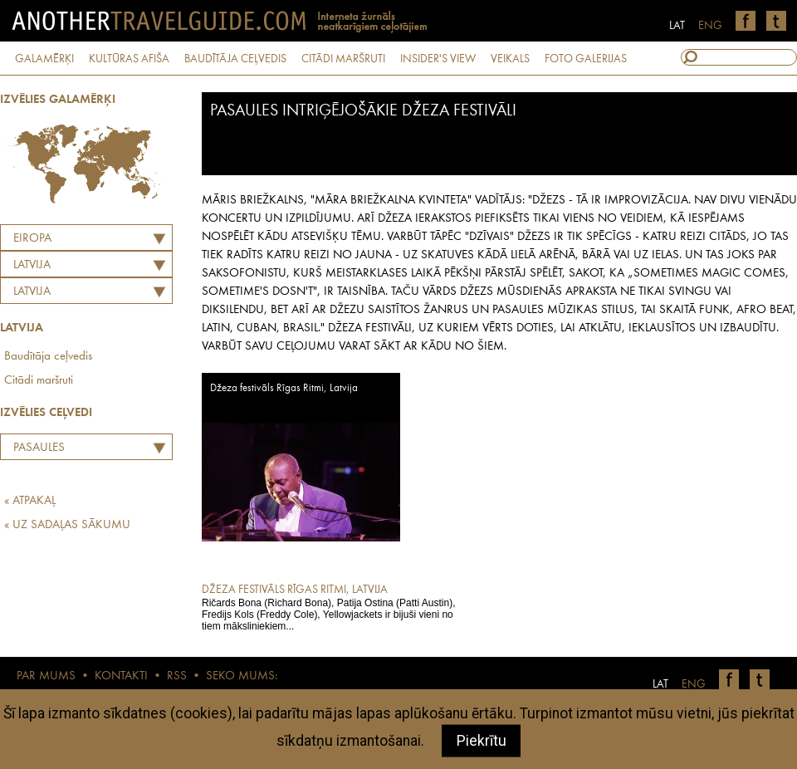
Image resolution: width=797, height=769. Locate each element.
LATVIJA (32, 265)
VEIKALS (510, 59)
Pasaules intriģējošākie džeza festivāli (67, 450)
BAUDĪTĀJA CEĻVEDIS (235, 59)
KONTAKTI (121, 676)
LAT (677, 26)
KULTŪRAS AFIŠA (129, 59)
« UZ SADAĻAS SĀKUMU (67, 525)
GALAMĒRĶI (44, 59)
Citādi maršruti (38, 381)
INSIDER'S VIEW (438, 59)
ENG (710, 26)
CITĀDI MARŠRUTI (343, 59)
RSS (177, 676)
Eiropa (32, 239)
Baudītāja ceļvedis (48, 356)
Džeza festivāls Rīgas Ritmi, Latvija (284, 388)
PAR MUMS (46, 676)
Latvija (32, 292)
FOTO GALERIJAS (586, 59)
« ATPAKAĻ (30, 501)
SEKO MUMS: (241, 676)
